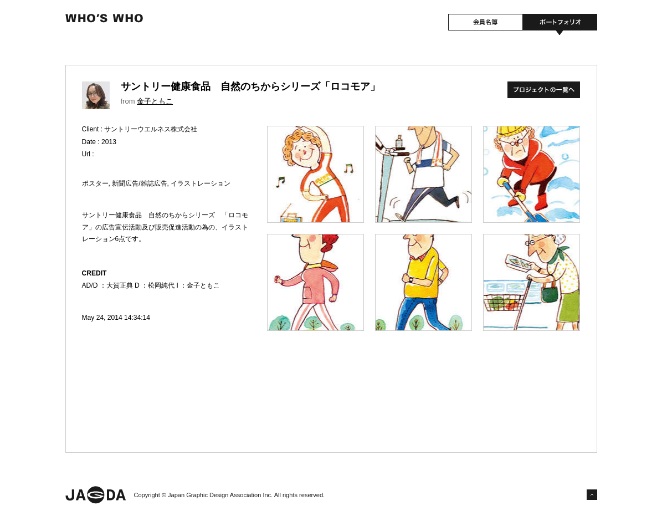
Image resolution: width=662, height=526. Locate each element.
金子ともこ (155, 101)
